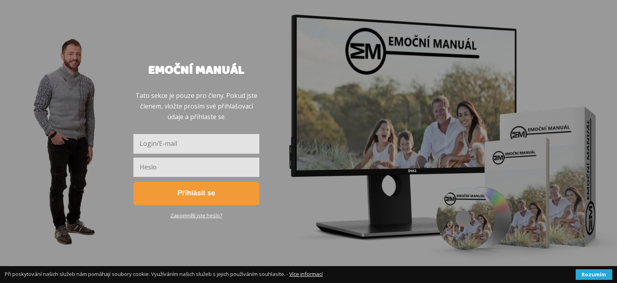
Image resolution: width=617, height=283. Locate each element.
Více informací (306, 273)
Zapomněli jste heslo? (196, 215)
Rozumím (594, 274)
